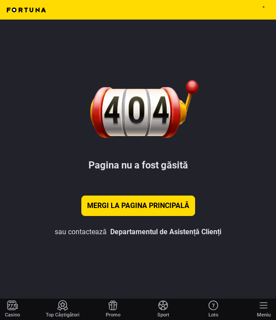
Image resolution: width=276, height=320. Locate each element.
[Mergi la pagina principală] (12, 309)
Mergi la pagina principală (138, 205)
